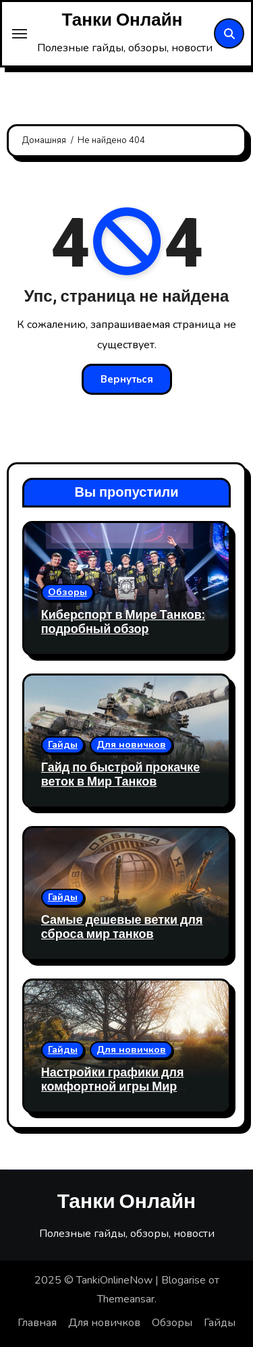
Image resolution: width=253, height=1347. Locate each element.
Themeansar (125, 1299)
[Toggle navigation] (19, 34)
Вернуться (127, 379)
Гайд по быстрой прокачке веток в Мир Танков (120, 775)
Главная (37, 1322)
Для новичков (131, 744)
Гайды (63, 744)
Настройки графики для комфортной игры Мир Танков (112, 1087)
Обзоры (67, 592)
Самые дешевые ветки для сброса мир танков (122, 927)
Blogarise (183, 1280)
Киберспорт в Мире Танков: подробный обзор (123, 622)
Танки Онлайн (122, 20)
